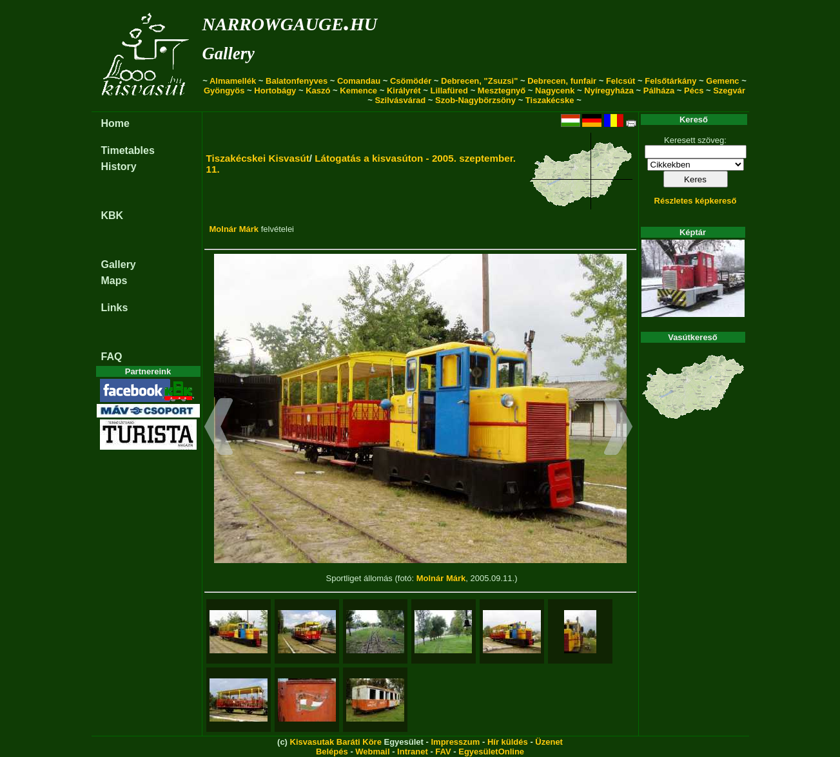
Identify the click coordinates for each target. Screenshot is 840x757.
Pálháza (658, 90)
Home (115, 123)
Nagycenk (554, 90)
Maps (114, 280)
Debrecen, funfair (561, 81)
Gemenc (722, 81)
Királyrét (404, 90)
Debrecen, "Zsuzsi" (479, 81)
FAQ (111, 356)
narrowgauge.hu (289, 21)
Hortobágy (275, 90)
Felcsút (621, 81)
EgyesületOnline (491, 751)
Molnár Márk (234, 229)
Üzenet (549, 742)
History (119, 166)
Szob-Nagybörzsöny (475, 100)
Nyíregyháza (609, 90)
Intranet (412, 751)
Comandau (358, 81)
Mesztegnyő (501, 90)
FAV (443, 751)
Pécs (693, 90)
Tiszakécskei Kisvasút (257, 158)
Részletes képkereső (695, 201)
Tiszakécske (549, 100)
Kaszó (318, 90)
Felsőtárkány (670, 81)
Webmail (372, 751)
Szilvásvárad (400, 100)
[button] (218, 428)
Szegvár (729, 90)
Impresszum (455, 742)
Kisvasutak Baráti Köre (336, 742)
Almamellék (233, 81)
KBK (112, 215)
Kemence (358, 90)
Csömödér (410, 81)
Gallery (228, 53)
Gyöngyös (224, 90)
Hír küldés (507, 742)
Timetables (128, 150)
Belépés (332, 751)
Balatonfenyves (296, 81)
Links (114, 307)
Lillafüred (450, 90)
